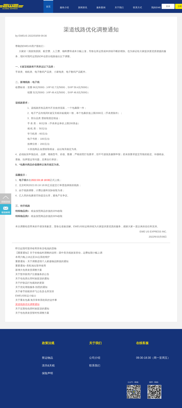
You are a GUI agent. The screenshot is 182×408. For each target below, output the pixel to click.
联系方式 (137, 7)
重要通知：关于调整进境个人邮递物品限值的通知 (41, 261)
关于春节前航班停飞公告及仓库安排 (34, 291)
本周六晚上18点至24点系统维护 (32, 257)
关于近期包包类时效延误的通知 (32, 308)
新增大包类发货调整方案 (28, 270)
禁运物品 (47, 357)
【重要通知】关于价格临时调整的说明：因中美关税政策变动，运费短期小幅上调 (58, 252)
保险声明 (47, 373)
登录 (168, 6)
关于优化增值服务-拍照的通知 (31, 287)
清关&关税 (48, 365)
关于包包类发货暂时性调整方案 (32, 312)
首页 (48, 6)
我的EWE (156, 7)
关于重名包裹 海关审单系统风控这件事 (36, 300)
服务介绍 (64, 7)
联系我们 (94, 365)
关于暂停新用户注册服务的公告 (32, 274)
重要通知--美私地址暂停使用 (30, 265)
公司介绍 (94, 357)
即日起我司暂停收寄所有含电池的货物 (35, 248)
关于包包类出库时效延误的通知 (32, 278)
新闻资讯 (82, 7)
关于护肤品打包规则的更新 (29, 282)
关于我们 (119, 7)
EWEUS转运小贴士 (25, 295)
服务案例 (100, 7)
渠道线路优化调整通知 (27, 304)
